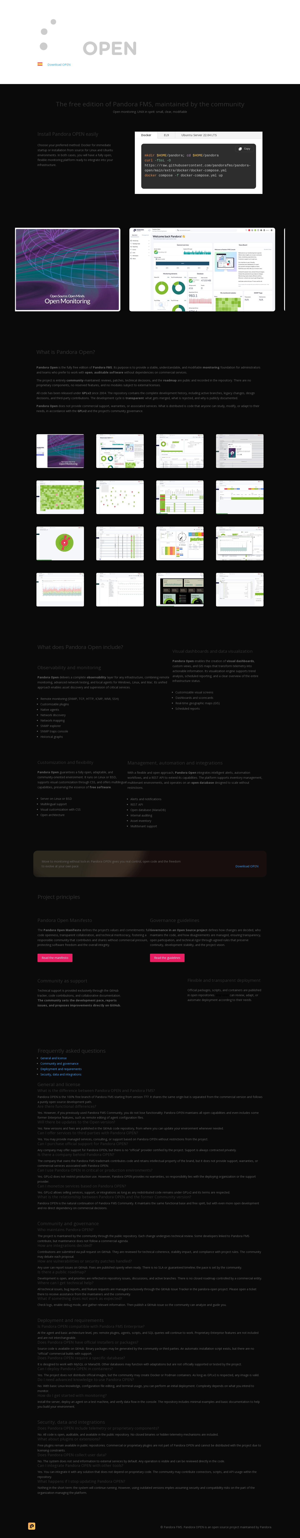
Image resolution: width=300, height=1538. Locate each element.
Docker (146, 135)
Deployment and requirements (61, 1069)
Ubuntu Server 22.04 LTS (199, 135)
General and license (53, 1058)
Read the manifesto (55, 958)
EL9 (166, 135)
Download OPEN (59, 65)
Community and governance (59, 1063)
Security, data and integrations (60, 1074)
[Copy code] (244, 149)
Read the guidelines (167, 958)
